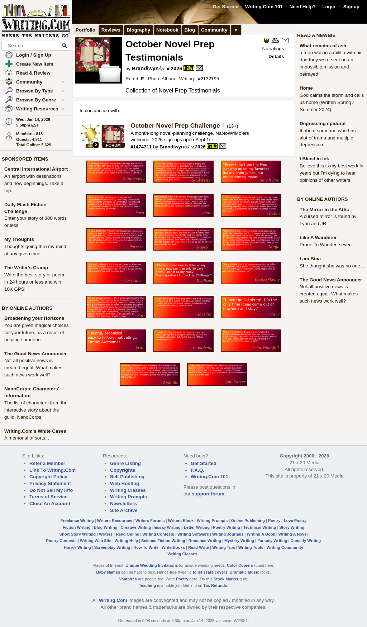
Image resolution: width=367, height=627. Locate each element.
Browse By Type (40, 91)
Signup (351, 6)
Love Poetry (295, 520)
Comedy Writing (305, 540)
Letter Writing (197, 527)
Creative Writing (136, 527)
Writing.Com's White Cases (35, 431)
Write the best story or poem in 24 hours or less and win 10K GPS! (34, 282)
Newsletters (123, 503)
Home (306, 88)
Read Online (127, 534)
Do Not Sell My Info (51, 490)
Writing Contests (158, 534)
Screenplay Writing (112, 547)
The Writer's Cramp (26, 267)
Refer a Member (47, 463)
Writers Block (181, 520)
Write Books (173, 547)
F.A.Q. (197, 470)
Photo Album (161, 78)
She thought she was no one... (332, 266)
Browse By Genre (40, 100)
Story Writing (291, 527)
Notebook (167, 30)
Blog (190, 30)
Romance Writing (205, 540)
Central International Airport (36, 169)
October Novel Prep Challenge (175, 125)
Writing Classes (128, 490)
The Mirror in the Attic (324, 209)
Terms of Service (48, 496)
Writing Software (193, 534)
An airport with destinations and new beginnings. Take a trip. (33, 183)
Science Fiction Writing (163, 540)
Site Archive (124, 510)
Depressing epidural (322, 123)
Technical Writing (259, 527)
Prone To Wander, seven (326, 244)
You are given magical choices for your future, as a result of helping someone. (36, 332)
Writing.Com (113, 600)
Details (276, 56)
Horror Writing (77, 547)
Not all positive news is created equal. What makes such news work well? (33, 367)
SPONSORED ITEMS (25, 159)
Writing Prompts (128, 496)
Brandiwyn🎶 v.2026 (157, 68)
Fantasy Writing (272, 540)
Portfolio (85, 30)
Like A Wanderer (318, 237)
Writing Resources (40, 109)
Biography (138, 30)
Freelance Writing (77, 520)
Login (328, 6)
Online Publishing (248, 520)
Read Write (198, 547)
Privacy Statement (50, 483)
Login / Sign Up (33, 55)
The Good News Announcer (35, 353)
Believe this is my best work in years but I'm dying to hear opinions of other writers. (331, 173)
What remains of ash (323, 45)
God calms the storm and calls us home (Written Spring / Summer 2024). (332, 102)
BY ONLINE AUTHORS (27, 308)
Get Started (226, 6)
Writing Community (285, 547)
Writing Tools (250, 547)
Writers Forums (150, 520)
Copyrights (122, 470)
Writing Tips (223, 547)
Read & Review (33, 73)
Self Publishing (127, 476)
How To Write (145, 547)
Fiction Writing (77, 527)
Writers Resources (114, 520)
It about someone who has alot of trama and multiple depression (328, 138)
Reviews (110, 30)
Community (40, 82)
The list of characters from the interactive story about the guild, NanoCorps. (35, 410)
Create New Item (34, 64)
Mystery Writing (239, 540)
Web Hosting (124, 483)
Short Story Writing (77, 534)
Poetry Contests (61, 540)
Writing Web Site (95, 540)
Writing (186, 78)
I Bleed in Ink (314, 158)
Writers (106, 534)
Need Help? (302, 6)
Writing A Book (261, 534)
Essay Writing (167, 527)
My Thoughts (19, 239)
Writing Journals (227, 534)
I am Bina (310, 258)
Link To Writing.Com (52, 470)
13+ (232, 126)
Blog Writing (106, 527)
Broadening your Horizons (34, 318)
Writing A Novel (293, 534)
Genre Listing (125, 463)
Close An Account (49, 503)
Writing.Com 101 (264, 6)
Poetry (274, 520)
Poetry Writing (226, 527)
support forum (208, 494)
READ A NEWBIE (316, 35)
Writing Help (126, 540)
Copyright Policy (48, 476)
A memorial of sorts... (26, 438)
